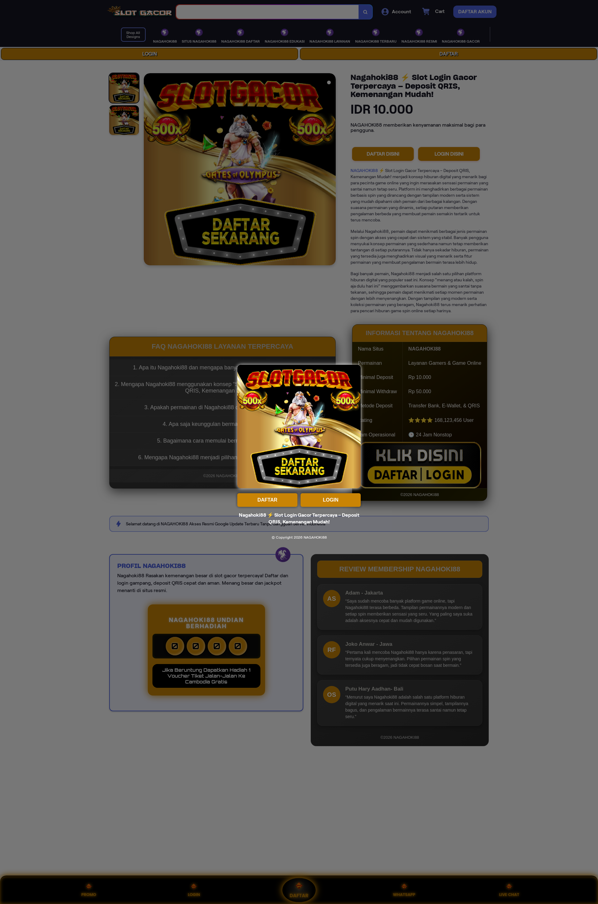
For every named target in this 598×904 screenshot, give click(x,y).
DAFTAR (267, 499)
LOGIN (330, 499)
